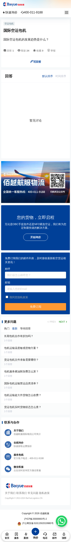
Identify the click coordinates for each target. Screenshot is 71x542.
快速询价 (9, 12)
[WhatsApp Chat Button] (61, 521)
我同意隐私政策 (18, 297)
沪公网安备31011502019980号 (35, 524)
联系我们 (21, 492)
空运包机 (9, 23)
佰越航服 (44, 513)
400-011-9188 (32, 12)
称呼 (7, 268)
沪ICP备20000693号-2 (35, 519)
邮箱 (7, 282)
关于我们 (10, 492)
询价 (36, 535)
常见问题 (33, 492)
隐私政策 (44, 492)
